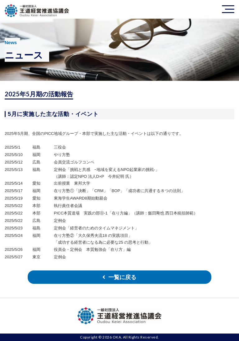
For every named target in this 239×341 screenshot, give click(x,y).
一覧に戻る (122, 277)
